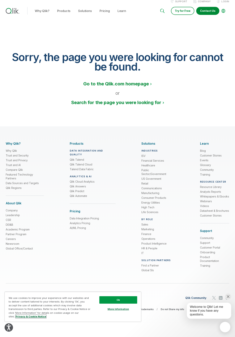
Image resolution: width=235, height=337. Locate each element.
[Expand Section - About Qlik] (13, 207)
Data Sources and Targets (22, 187)
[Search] (162, 15)
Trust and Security (17, 159)
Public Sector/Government (153, 176)
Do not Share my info (172, 313)
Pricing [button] (105, 15)
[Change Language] (223, 15)
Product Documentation (209, 262)
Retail (144, 187)
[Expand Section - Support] (206, 235)
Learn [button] (122, 15)
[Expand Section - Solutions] (148, 147)
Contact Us (208, 14)
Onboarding (207, 256)
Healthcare (148, 169)
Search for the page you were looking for (116, 106)
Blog (203, 154)
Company (204, 5)
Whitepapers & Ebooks (214, 200)
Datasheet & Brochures (214, 214)
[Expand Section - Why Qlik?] (13, 147)
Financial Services (152, 164)
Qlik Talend (77, 163)
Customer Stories (211, 159)
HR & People (149, 252)
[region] (73, 307)
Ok (118, 299)
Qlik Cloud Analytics (82, 185)
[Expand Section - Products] (76, 147)
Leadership (13, 219)
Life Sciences (149, 216)
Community (207, 173)
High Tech (147, 211)
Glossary (205, 169)
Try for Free (182, 14)
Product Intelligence (154, 247)
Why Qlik (11, 154)
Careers (11, 243)
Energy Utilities (150, 206)
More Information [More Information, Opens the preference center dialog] (118, 309)
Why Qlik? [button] (42, 15)
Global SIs (147, 274)
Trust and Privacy (17, 164)
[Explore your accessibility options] (9, 327)
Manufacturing (150, 197)
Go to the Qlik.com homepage (116, 88)
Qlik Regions (14, 191)
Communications (151, 192)
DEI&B (9, 228)
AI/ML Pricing (78, 231)
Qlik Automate (78, 199)
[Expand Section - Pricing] (75, 215)
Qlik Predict (77, 195)
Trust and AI (13, 169)
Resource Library (211, 191)
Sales (144, 228)
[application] (225, 327)
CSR (8, 223)
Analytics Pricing (80, 227)
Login (225, 5)
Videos (204, 210)
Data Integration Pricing (84, 222)
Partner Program (16, 238)
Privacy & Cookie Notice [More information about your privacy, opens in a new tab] (31, 316)
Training (205, 178)
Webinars (206, 205)
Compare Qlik (14, 173)
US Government (151, 182)
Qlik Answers (78, 190)
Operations (148, 242)
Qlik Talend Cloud (81, 168)
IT (142, 257)
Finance (146, 238)
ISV (143, 159)
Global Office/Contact (19, 252)
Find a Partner (150, 269)
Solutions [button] (85, 15)
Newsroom (12, 247)
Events (204, 164)
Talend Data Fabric (82, 173)
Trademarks (147, 313)
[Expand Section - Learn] (204, 147)
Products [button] (64, 15)
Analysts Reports (210, 195)
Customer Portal (210, 251)
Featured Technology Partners (19, 180)
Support (181, 5)
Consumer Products (153, 201)
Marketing (147, 233)
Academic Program (18, 233)
